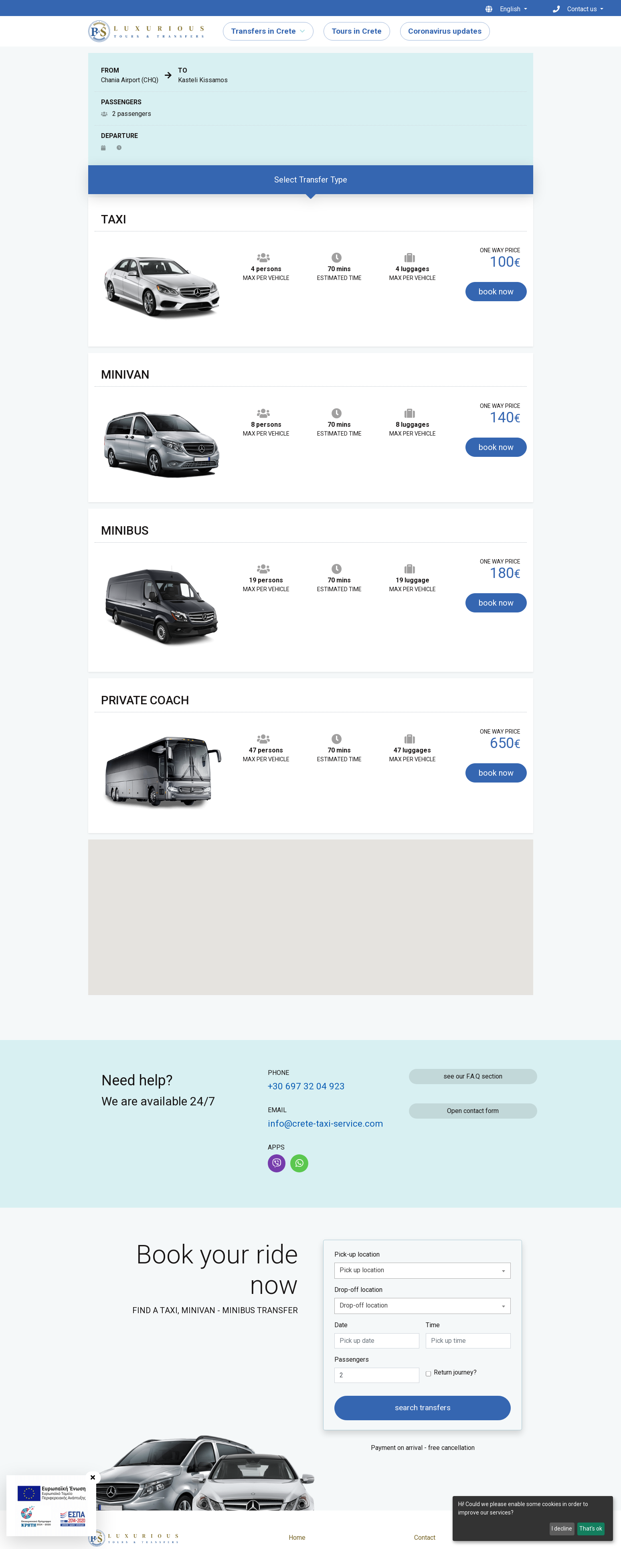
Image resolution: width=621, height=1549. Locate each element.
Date (341, 1325)
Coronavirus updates (444, 31)
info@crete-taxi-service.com (325, 1123)
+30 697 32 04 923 (306, 1086)
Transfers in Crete (263, 31)
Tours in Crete (357, 31)
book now (496, 291)
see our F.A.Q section (472, 1076)
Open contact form (473, 1111)
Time (433, 1325)
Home (297, 1537)
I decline (562, 1528)
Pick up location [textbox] (362, 1270)
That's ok (590, 1528)
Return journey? (455, 1372)
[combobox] (422, 1271)
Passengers (351, 1359)
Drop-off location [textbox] (364, 1305)
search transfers (423, 1407)
